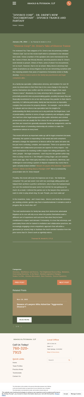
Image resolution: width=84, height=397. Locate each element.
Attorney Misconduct (32, 276)
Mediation (65, 272)
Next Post (64, 282)
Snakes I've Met (18, 276)
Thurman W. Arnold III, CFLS (42, 238)
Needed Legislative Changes (50, 274)
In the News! (34, 274)
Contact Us (17, 376)
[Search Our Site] (69, 360)
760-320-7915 (20, 350)
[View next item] (21, 326)
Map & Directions (53, 352)
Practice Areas (18, 369)
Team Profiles (17, 366)
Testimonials (17, 373)
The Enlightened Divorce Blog (50, 272)
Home (15, 362)
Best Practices (46, 276)
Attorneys (16, 272)
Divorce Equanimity (60, 276)
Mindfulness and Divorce (29, 272)
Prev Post (19, 282)
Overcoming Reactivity (21, 274)
